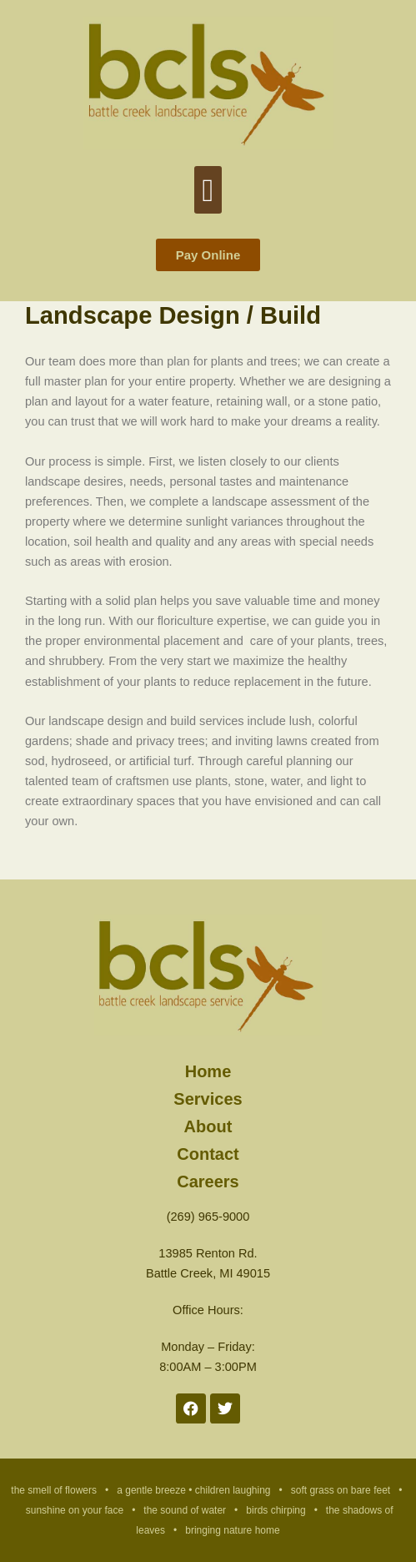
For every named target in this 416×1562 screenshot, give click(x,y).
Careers (208, 1181)
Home (208, 1071)
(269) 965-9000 (208, 1216)
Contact (207, 1153)
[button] (208, 190)
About (208, 1126)
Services (207, 1098)
